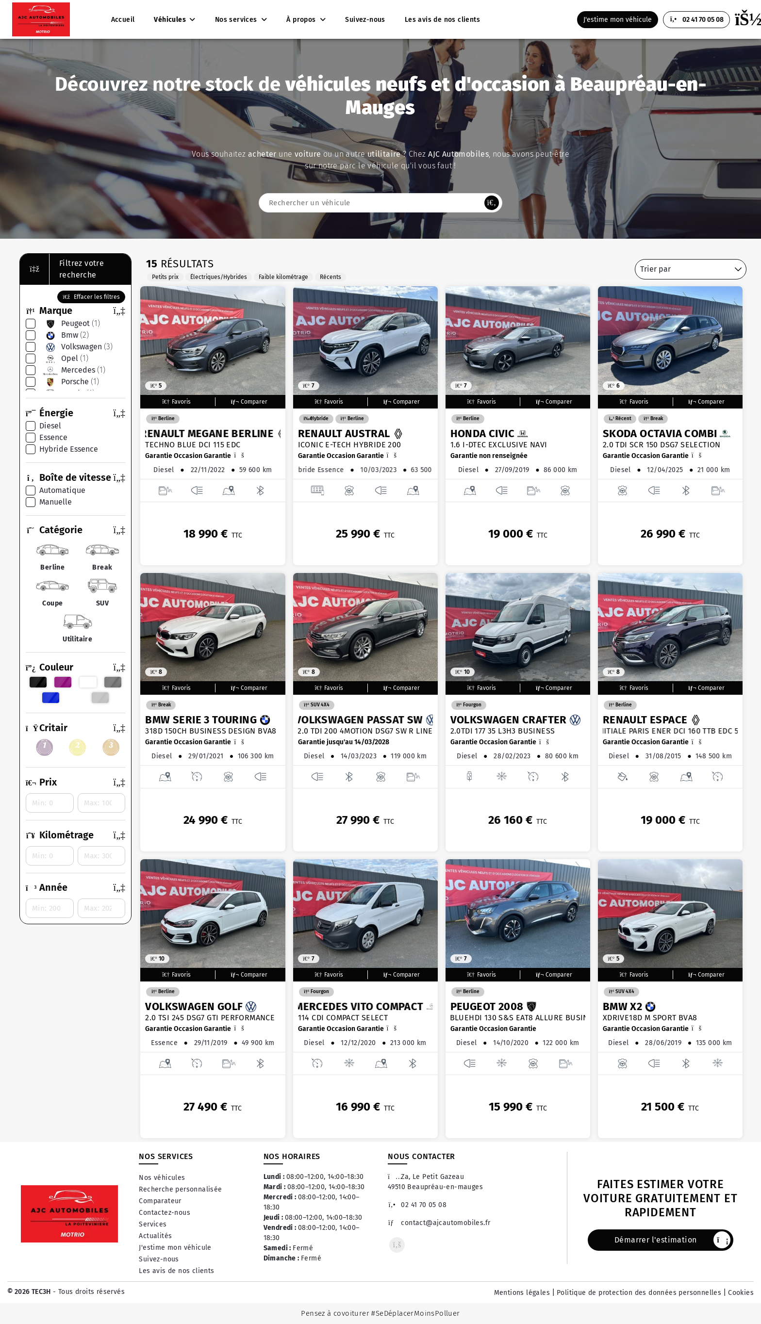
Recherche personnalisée (180, 1189)
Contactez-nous (164, 1213)
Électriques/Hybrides (218, 277)
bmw (64, 335)
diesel (50, 425)
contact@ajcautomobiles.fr (439, 1223)
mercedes (72, 370)
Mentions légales (522, 1293)
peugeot (69, 323)
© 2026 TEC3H (29, 1292)
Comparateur (160, 1201)
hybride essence (68, 449)
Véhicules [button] (170, 20)
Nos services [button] (237, 20)
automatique (62, 490)
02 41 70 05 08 (417, 1205)
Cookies (741, 1293)
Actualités (155, 1236)
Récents (330, 277)
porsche (69, 382)
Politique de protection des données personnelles (639, 1293)
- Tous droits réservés (88, 1292)
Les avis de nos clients (176, 1271)
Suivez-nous (159, 1259)
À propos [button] (302, 20)
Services (152, 1224)
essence (53, 437)
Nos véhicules (162, 1178)
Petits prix (165, 277)
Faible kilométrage (283, 277)
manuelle (55, 502)
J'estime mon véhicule (175, 1247)
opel (63, 358)
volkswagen (76, 347)
